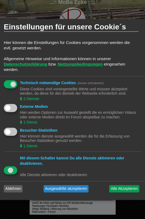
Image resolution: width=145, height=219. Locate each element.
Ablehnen (13, 189)
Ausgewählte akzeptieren (66, 189)
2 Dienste (30, 99)
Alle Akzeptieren (124, 189)
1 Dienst (29, 122)
